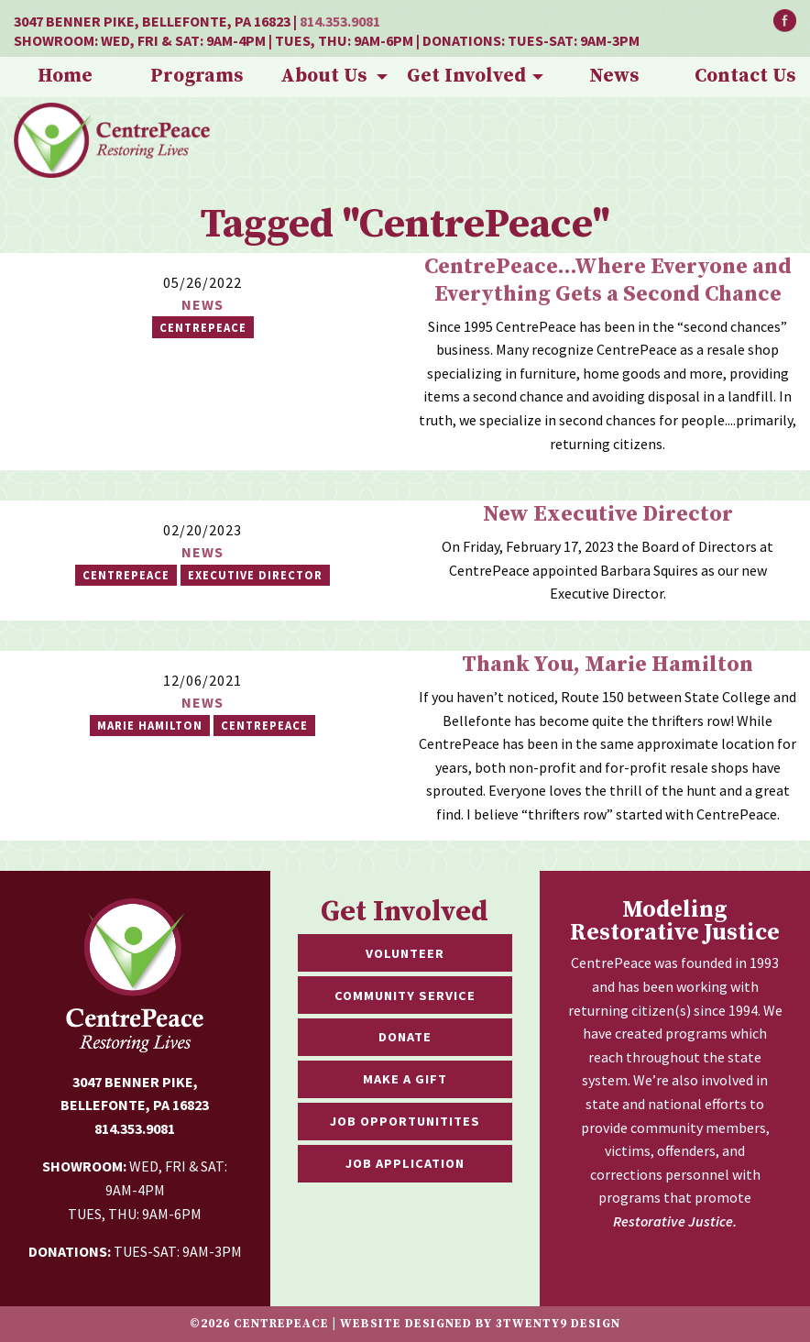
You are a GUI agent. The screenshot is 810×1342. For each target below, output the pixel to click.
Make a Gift (405, 1079)
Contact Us (745, 76)
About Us (323, 76)
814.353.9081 (340, 21)
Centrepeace (126, 574)
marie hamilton (149, 725)
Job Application (405, 1163)
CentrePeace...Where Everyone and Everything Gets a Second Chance (608, 280)
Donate (405, 1036)
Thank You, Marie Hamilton (607, 664)
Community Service (405, 995)
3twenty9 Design (558, 1323)
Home (65, 76)
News (614, 76)
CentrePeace (202, 327)
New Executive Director (608, 514)
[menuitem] (65, 77)
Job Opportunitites (405, 1121)
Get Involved (466, 76)
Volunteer (405, 953)
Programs (196, 76)
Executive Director (255, 574)
